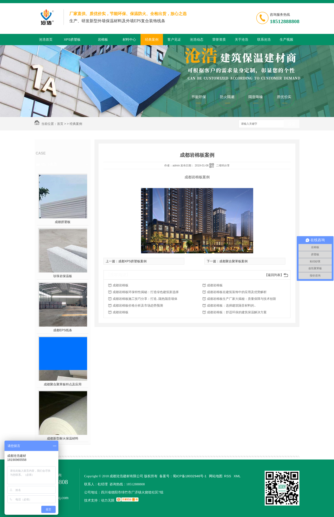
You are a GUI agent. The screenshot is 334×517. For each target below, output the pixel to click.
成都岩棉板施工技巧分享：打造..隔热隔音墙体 (145, 298)
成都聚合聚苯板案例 (233, 261)
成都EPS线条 (62, 330)
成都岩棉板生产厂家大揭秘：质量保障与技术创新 (241, 298)
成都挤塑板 (62, 222)
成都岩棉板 (120, 285)
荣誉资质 (219, 39)
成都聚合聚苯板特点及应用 (62, 384)
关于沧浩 (241, 39)
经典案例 (151, 39)
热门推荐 (49, 164)
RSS (228, 476)
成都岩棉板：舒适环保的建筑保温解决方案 (237, 312)
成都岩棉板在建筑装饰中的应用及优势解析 (237, 292)
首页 (60, 124)
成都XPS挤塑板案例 (132, 261)
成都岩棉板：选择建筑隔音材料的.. (231, 305)
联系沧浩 (264, 39)
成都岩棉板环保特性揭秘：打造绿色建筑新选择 (146, 292)
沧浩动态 (196, 39)
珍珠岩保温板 (62, 276)
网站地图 (215, 476)
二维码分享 (223, 165)
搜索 (291, 124)
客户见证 (174, 39)
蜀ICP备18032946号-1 (190, 476)
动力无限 (107, 500)
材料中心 (129, 39)
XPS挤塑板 (72, 39)
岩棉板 (103, 39)
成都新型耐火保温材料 (62, 438)
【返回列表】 (274, 275)
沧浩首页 (46, 39)
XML (237, 476)
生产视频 (286, 39)
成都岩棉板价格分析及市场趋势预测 (138, 305)
